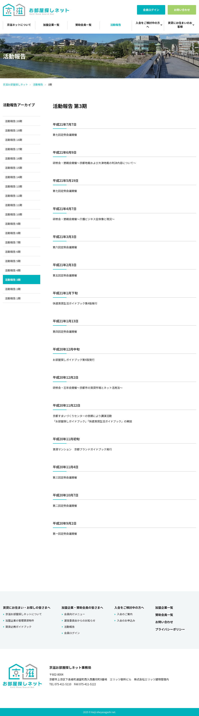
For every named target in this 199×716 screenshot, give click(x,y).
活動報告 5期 (12, 261)
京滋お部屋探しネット (15, 84)
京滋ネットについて (19, 25)
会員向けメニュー (74, 614)
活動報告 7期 (12, 242)
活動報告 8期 (12, 233)
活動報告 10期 (13, 214)
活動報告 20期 (13, 121)
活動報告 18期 (13, 140)
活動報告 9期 (12, 224)
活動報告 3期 (12, 280)
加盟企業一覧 (51, 25)
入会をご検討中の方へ (148, 25)
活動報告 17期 (13, 149)
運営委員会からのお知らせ (79, 620)
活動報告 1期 (12, 298)
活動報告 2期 (12, 289)
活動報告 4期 (12, 270)
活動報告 (115, 25)
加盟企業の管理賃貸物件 (19, 620)
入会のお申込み (125, 620)
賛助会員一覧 (83, 25)
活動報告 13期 (13, 186)
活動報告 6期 (12, 252)
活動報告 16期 (13, 158)
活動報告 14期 (13, 177)
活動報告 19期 (13, 130)
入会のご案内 (123, 614)
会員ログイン (151, 10)
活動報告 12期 (13, 196)
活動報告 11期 (13, 205)
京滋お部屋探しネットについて (22, 614)
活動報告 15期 (13, 168)
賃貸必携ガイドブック (18, 626)
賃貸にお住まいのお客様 (180, 25)
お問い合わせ (182, 10)
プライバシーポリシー (169, 628)
